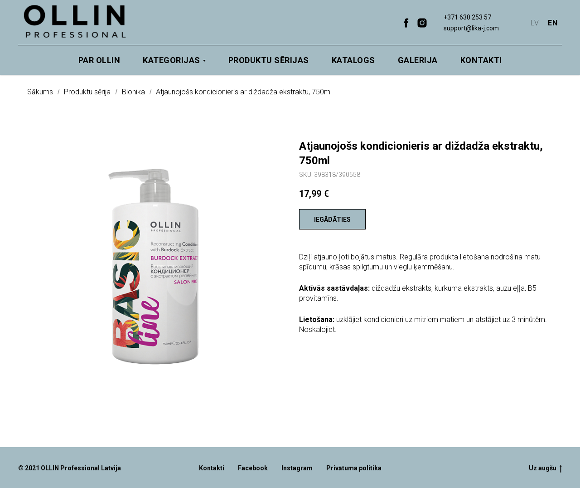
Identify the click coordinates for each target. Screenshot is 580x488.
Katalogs (353, 60)
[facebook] (406, 23)
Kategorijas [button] (171, 60)
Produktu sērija (87, 92)
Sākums (40, 92)
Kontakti (481, 60)
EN (552, 23)
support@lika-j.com (471, 28)
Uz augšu (545, 468)
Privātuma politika (354, 468)
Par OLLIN (99, 60)
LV (535, 23)
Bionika (133, 92)
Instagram (297, 468)
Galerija (418, 60)
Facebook (253, 468)
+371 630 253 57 (467, 17)
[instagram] (422, 23)
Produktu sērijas (268, 60)
